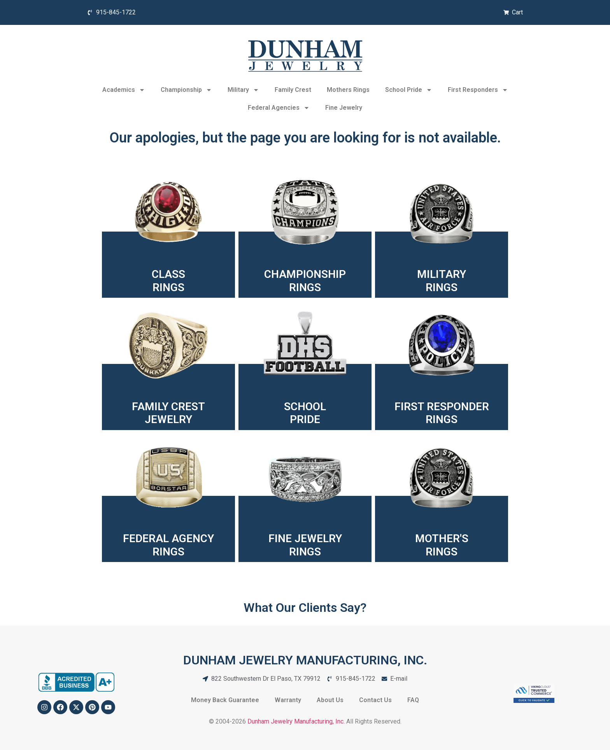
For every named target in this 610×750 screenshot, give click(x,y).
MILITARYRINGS (441, 281)
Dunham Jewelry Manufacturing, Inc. (296, 721)
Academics (123, 90)
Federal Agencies (279, 108)
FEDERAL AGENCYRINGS (168, 545)
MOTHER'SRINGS (441, 545)
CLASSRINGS (168, 281)
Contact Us (375, 700)
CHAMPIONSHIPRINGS (305, 281)
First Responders (478, 90)
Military (243, 90)
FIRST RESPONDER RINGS (441, 413)
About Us (330, 700)
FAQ (413, 700)
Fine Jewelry (343, 107)
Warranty (288, 700)
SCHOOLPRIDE (305, 413)
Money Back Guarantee (225, 700)
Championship (186, 90)
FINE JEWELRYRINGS (305, 545)
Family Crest (293, 89)
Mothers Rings (348, 89)
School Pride (408, 90)
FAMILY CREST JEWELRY (168, 413)
